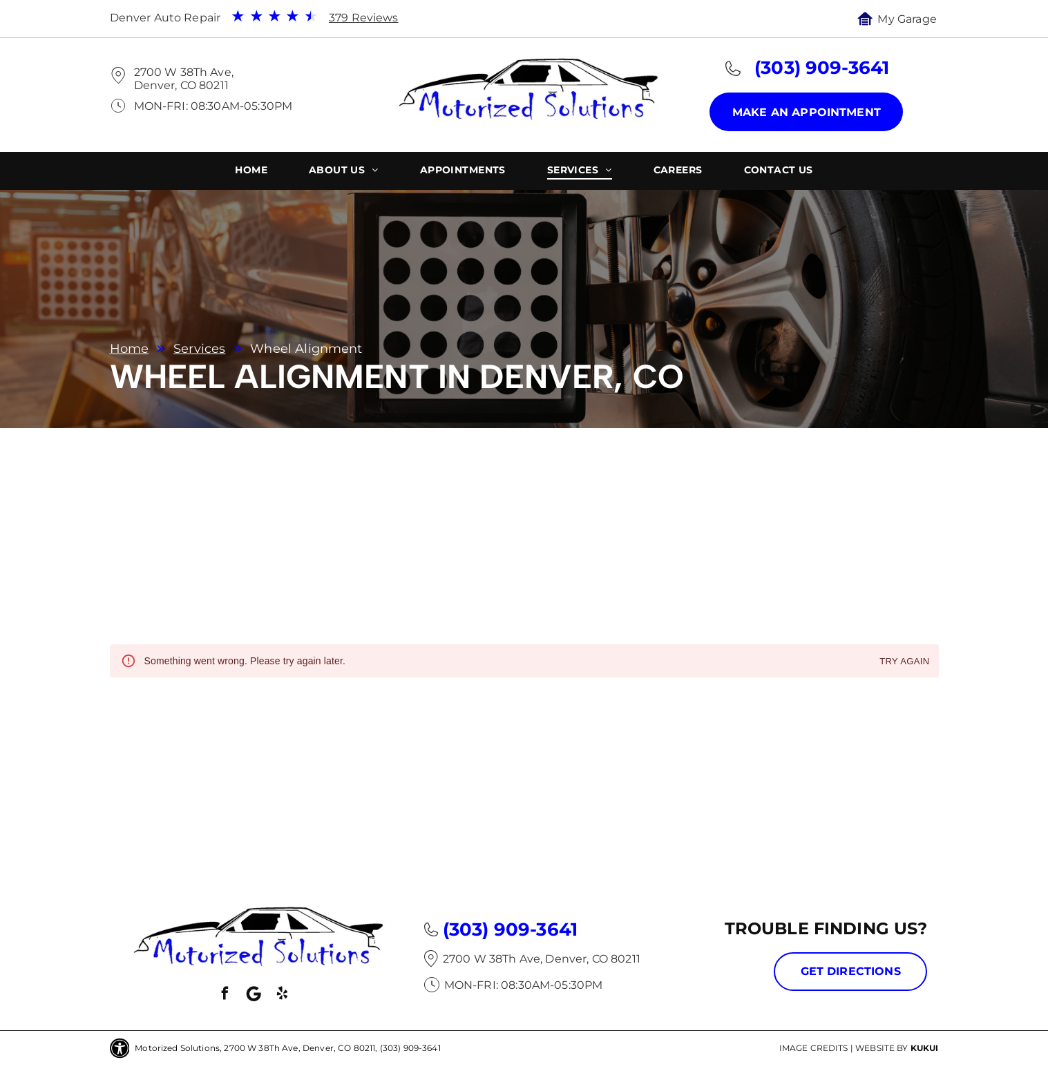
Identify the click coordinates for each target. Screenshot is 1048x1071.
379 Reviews (364, 17)
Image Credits (813, 1048)
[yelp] (282, 995)
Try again (904, 662)
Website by (881, 1048)
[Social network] (253, 995)
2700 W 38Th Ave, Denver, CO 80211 (184, 79)
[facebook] (225, 995)
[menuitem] (251, 171)
